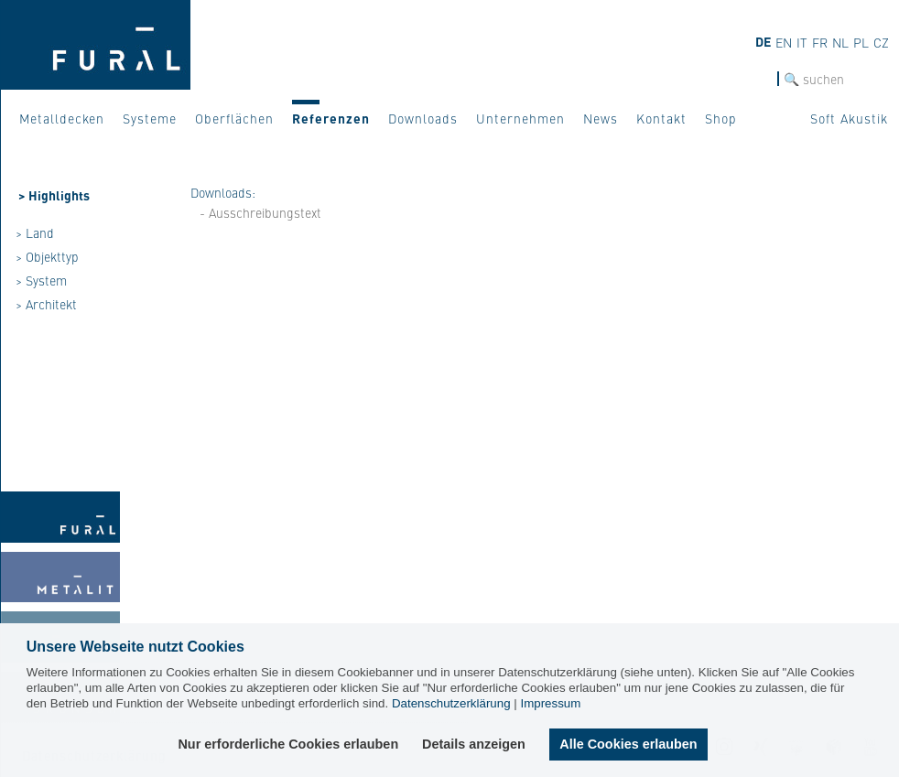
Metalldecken (61, 118)
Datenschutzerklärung (451, 703)
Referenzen (331, 118)
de (763, 41)
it (801, 42)
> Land (35, 232)
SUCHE (757, 79)
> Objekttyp (47, 256)
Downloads (423, 118)
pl (861, 42)
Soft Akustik (849, 118)
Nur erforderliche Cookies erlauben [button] (289, 744)
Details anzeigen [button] (474, 744)
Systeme (150, 118)
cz (881, 42)
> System (41, 280)
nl (840, 42)
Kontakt (661, 118)
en (783, 42)
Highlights (59, 195)
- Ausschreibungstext (260, 212)
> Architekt (46, 304)
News (600, 118)
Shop (721, 118)
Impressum (550, 703)
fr (820, 42)
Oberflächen (234, 118)
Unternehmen (520, 118)
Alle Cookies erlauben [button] (628, 744)
